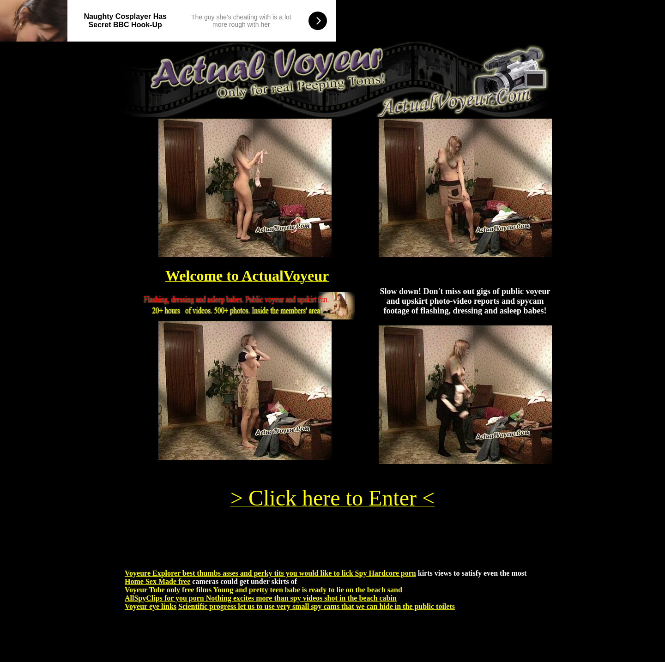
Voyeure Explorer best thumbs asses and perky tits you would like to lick (240, 573)
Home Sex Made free (157, 581)
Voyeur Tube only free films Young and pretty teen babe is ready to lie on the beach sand (263, 590)
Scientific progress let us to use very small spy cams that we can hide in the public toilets (316, 606)
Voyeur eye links (150, 606)
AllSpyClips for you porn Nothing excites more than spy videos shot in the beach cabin (261, 598)
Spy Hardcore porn (385, 573)
